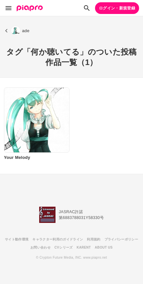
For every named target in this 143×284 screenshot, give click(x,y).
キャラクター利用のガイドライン (57, 239)
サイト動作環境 (16, 239)
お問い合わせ (40, 247)
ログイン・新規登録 (117, 8)
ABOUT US (104, 247)
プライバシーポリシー (121, 239)
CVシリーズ (64, 247)
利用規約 (93, 239)
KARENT (84, 247)
